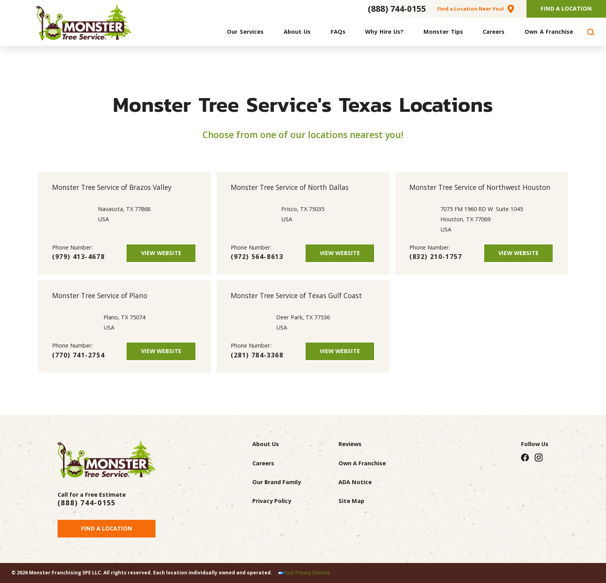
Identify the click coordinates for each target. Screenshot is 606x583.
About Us (265, 444)
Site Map (351, 501)
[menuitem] (245, 32)
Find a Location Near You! (470, 8)
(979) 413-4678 (78, 256)
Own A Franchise (362, 463)
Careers (263, 463)
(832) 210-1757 (435, 256)
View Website (161, 253)
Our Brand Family (276, 482)
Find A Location (566, 8)
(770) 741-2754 (78, 355)
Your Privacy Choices (307, 572)
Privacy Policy (271, 501)
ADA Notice (355, 482)
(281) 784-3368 (257, 355)
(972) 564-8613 (257, 256)
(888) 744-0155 (397, 8)
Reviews (350, 444)
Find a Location (106, 528)
